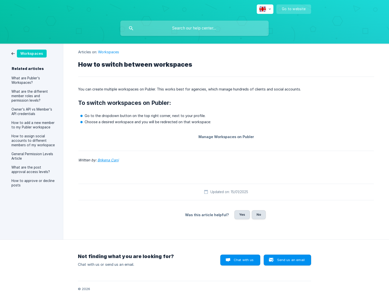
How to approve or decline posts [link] (33, 183)
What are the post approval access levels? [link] (30, 169)
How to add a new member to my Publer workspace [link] (33, 125)
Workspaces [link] (108, 52)
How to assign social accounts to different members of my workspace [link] (33, 140)
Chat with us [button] (244, 260)
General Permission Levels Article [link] (32, 156)
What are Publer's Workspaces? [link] (25, 80)
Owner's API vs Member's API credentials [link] (31, 111)
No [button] (259, 214)
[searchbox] (194, 28)
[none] (265, 9)
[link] (29, 53)
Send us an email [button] (291, 260)
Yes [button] (242, 214)
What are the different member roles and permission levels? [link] (29, 95)
